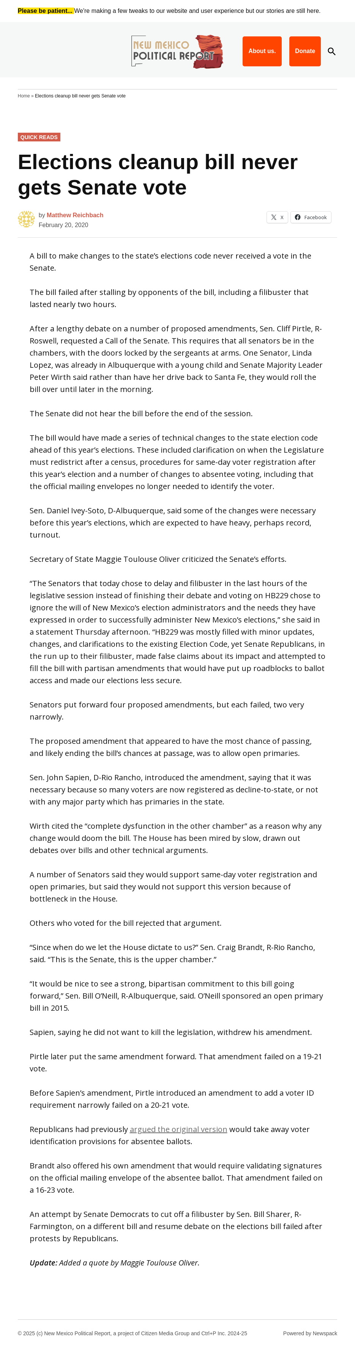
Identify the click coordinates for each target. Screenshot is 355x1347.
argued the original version (178, 1129)
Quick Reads (39, 137)
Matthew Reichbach (75, 215)
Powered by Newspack (310, 1333)
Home (24, 96)
